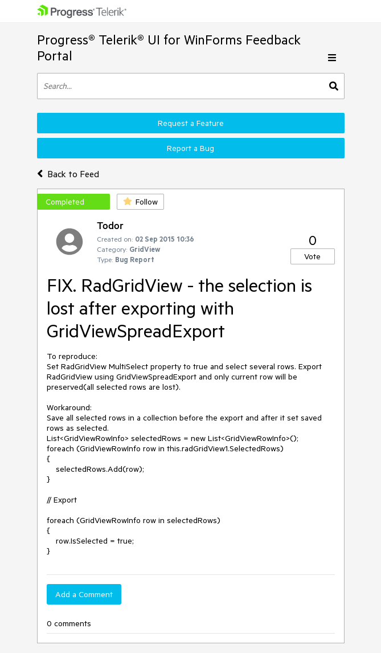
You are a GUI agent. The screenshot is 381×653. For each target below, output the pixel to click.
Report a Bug (190, 148)
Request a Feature (191, 123)
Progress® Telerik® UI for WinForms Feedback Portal (169, 47)
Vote (312, 256)
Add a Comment (84, 594)
